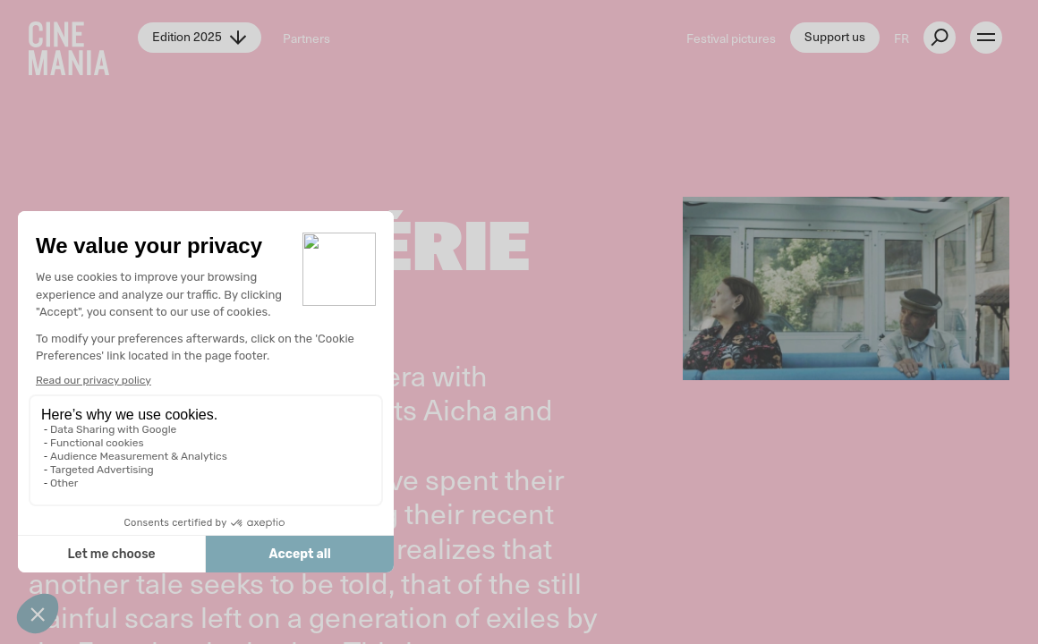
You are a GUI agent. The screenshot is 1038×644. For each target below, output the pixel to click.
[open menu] (986, 37)
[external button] (939, 37)
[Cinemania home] (83, 37)
